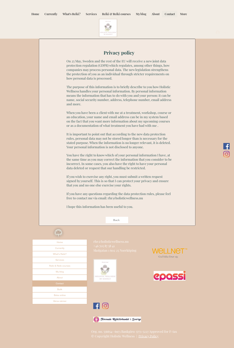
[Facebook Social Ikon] (226, 146)
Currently (59, 248)
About (60, 277)
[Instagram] (226, 154)
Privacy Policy (149, 336)
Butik (59, 289)
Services (59, 260)
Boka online (60, 295)
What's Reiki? (60, 254)
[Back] (117, 220)
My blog (60, 271)
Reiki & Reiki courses (59, 265)
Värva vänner (59, 301)
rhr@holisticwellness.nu (125, 198)
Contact (60, 283)
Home (60, 242)
